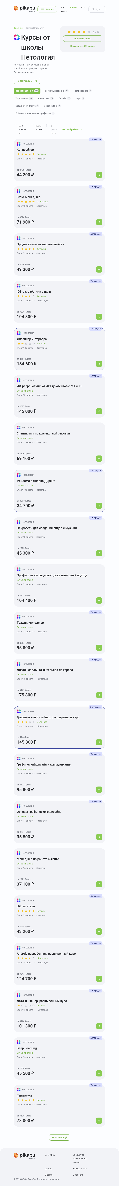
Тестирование (83, 90)
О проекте (78, 1175)
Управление (24, 98)
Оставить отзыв (25, 391)
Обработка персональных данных (80, 1159)
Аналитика (46, 98)
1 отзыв (41, 911)
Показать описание (24, 72)
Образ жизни (52, 105)
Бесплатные (38, 127)
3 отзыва (41, 296)
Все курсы (63, 9)
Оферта (49, 1175)
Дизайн (65, 98)
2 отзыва (41, 154)
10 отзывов (42, 201)
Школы (73, 7)
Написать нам (80, 1168)
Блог (83, 7)
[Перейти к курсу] (99, 175)
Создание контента (27, 105)
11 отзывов (42, 958)
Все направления (27, 90)
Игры (80, 98)
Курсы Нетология (35, 28)
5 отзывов (42, 722)
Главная (18, 28)
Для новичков (22, 129)
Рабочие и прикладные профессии (35, 113)
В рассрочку (54, 129)
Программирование (56, 90)
